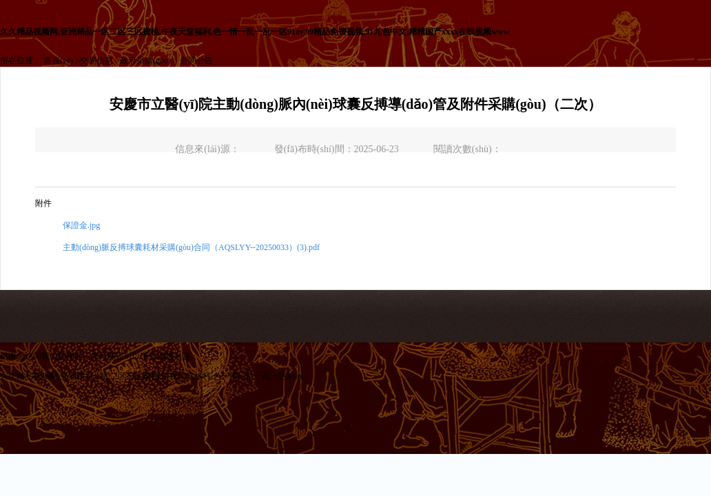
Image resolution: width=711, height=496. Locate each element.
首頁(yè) (58, 60)
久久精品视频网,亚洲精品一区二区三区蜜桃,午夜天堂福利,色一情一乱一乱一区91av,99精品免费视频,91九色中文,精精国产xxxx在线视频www (254, 32)
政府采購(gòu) (145, 60)
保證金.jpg (81, 225)
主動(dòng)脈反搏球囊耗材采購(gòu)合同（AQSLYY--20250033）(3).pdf (191, 247)
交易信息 (96, 60)
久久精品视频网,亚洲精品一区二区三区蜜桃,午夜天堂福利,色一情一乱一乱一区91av (151, 376)
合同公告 (196, 60)
